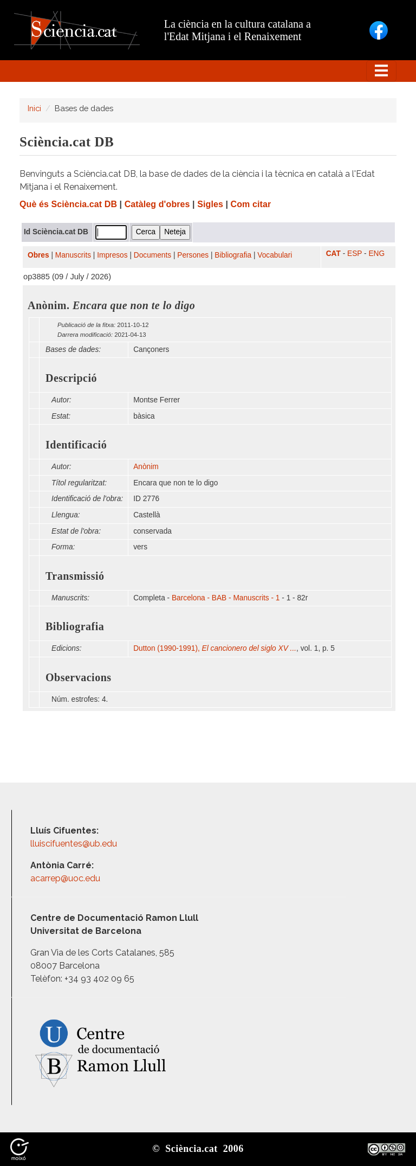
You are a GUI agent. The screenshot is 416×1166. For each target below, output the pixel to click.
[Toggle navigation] (381, 71)
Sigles (210, 204)
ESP (354, 253)
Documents (152, 255)
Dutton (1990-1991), (214, 648)
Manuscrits (73, 255)
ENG (376, 253)
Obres (38, 255)
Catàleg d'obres (157, 204)
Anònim (145, 467)
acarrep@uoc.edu (65, 878)
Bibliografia (232, 255)
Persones (193, 255)
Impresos (112, 255)
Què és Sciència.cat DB (68, 204)
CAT (333, 253)
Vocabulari (274, 255)
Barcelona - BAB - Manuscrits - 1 (226, 598)
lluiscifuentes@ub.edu (74, 843)
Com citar (251, 204)
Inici (34, 108)
